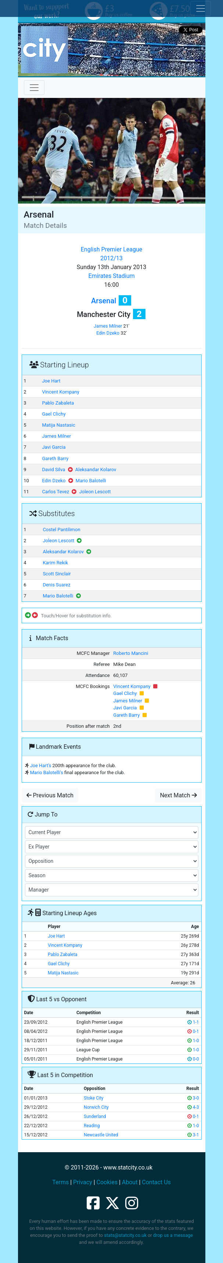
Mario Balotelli (91, 480)
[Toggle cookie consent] (200, 8)
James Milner (108, 326)
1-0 (193, 1040)
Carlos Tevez (55, 491)
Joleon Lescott (95, 491)
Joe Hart (51, 381)
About (130, 1182)
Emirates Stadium (112, 275)
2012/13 (111, 258)
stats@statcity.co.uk (125, 1235)
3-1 (193, 1134)
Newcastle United (101, 1134)
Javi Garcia (53, 447)
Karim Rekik (55, 562)
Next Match (178, 795)
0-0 (193, 1059)
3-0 (193, 1098)
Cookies (107, 1182)
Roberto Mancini (130, 653)
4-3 (193, 1107)
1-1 (193, 1022)
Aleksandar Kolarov (95, 469)
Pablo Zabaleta (58, 403)
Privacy (82, 1182)
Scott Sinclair (57, 573)
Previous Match (50, 795)
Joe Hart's (40, 765)
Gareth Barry (55, 458)
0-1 (193, 1031)
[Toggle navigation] (34, 87)
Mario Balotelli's (46, 772)
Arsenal (103, 300)
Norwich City (96, 1107)
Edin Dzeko (107, 333)
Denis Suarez (56, 585)
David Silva (53, 469)
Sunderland (95, 1116)
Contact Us (156, 1182)
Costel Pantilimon (61, 529)
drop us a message (173, 1235)
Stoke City (93, 1098)
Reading (92, 1125)
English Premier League (111, 249)
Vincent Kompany (60, 392)
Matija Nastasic (58, 425)
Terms (60, 1182)
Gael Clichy (53, 414)
